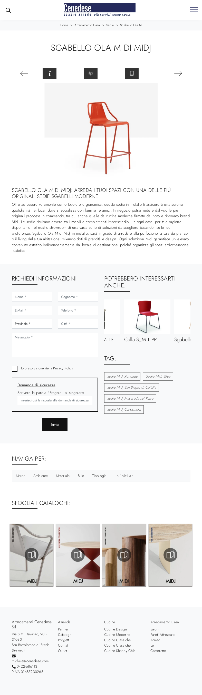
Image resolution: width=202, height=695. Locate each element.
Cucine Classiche (117, 639)
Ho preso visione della (46, 368)
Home (64, 25)
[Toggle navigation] (194, 10)
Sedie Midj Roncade (122, 376)
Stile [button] (81, 475)
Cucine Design (115, 629)
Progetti (64, 639)
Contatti (64, 645)
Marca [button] (20, 475)
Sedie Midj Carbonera (124, 409)
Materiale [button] (63, 475)
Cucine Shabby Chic (120, 650)
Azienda (64, 622)
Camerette (158, 650)
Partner (63, 629)
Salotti (154, 629)
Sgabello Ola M (131, 25)
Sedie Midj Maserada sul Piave (130, 398)
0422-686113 (27, 666)
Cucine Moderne (117, 634)
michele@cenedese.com (30, 660)
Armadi (155, 639)
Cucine (109, 622)
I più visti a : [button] (124, 475)
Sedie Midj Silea (158, 376)
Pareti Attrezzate (162, 634)
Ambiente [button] (40, 475)
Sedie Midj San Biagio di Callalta (131, 387)
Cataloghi (65, 634)
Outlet (62, 650)
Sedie (110, 25)
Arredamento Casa (87, 25)
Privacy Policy (63, 368)
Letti (153, 645)
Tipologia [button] (99, 475)
